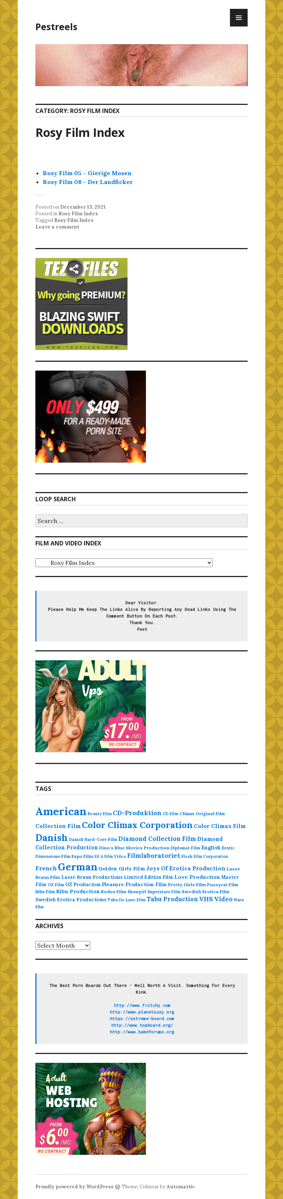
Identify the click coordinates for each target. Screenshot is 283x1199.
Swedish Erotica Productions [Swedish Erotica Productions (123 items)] (70, 899)
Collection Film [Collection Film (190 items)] (58, 826)
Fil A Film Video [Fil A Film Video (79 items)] (110, 856)
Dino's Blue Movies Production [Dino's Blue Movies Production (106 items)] (134, 847)
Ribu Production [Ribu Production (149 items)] (78, 891)
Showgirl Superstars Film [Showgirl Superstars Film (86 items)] (154, 891)
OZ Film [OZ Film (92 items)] (56, 884)
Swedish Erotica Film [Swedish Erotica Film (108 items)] (206, 891)
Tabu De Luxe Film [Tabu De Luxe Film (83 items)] (127, 899)
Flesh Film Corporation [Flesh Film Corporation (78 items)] (204, 856)
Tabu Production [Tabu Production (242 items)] (172, 899)
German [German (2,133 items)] (77, 866)
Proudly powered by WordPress (74, 1187)
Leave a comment (57, 227)
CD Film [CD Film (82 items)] (170, 813)
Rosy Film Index (80, 132)
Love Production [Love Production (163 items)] (197, 877)
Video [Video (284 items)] (223, 899)
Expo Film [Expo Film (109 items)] (82, 856)
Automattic (181, 1187)
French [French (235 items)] (46, 868)
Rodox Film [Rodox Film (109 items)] (113, 891)
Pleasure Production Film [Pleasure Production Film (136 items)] (134, 884)
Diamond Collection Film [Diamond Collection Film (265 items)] (157, 839)
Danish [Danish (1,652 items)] (51, 837)
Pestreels (56, 26)
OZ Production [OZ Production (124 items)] (83, 884)
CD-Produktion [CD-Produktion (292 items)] (137, 813)
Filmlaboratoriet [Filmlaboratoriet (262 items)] (153, 856)
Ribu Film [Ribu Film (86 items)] (45, 891)
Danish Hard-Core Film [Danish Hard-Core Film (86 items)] (93, 839)
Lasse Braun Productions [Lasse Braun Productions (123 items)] (92, 877)
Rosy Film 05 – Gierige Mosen (87, 173)
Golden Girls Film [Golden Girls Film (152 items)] (121, 868)
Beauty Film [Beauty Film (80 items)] (100, 813)
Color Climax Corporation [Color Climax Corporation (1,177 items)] (137, 825)
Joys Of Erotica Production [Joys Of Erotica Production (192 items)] (186, 868)
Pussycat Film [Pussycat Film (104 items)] (222, 884)
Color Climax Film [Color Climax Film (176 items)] (220, 826)
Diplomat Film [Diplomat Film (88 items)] (185, 847)
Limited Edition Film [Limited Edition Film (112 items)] (148, 877)
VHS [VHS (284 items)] (206, 899)
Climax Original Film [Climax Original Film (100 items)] (202, 813)
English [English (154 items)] (211, 847)
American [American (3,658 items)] (61, 811)
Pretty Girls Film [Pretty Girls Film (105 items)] (187, 884)
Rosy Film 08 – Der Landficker (88, 181)
